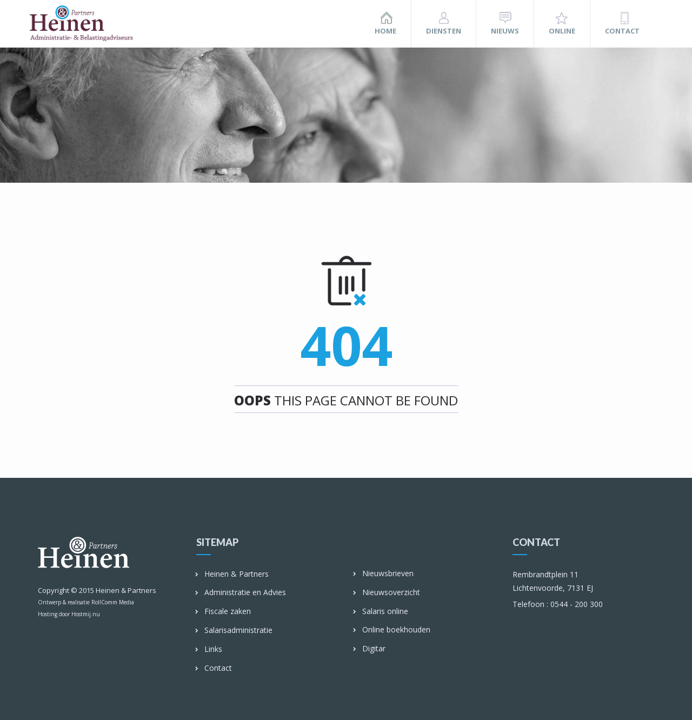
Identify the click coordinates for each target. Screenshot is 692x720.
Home (385, 31)
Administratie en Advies (241, 592)
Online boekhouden (392, 630)
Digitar (369, 649)
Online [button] (562, 31)
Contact (622, 31)
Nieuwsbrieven (384, 573)
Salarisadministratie (234, 630)
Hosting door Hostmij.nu (69, 614)
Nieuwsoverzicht (387, 592)
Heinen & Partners (126, 590)
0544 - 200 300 (558, 604)
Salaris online (381, 611)
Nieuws (505, 31)
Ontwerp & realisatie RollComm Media (86, 602)
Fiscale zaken (223, 611)
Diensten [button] (443, 31)
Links (209, 649)
